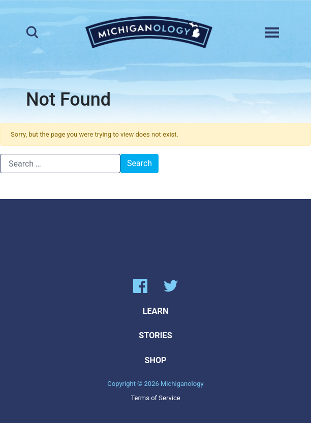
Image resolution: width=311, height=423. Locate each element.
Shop (155, 360)
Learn (156, 311)
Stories (155, 335)
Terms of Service (155, 398)
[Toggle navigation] (272, 32)
